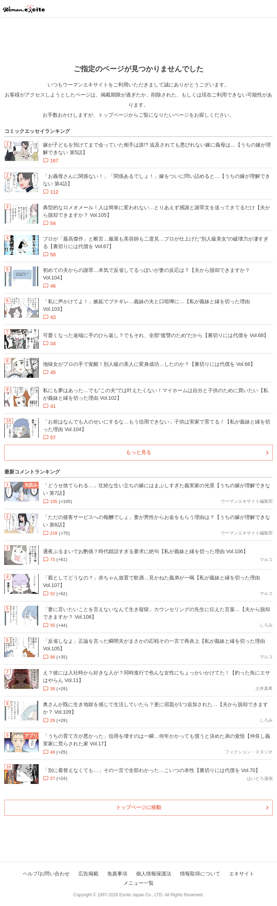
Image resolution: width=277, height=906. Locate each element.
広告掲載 (88, 873)
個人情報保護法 (153, 873)
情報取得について (200, 873)
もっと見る (138, 452)
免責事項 (117, 873)
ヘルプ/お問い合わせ (46, 873)
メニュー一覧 (138, 883)
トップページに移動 (138, 807)
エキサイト (241, 873)
